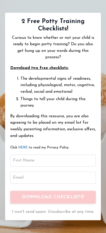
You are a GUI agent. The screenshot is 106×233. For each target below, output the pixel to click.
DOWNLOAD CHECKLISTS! (53, 197)
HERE (23, 147)
